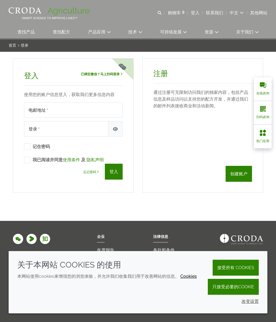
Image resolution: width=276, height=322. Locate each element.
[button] (26, 32)
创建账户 (238, 174)
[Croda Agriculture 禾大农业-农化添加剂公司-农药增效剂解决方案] (50, 11)
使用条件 (71, 160)
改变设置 (250, 301)
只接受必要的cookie (233, 286)
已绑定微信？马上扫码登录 (101, 75)
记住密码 (41, 147)
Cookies (188, 276)
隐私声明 (95, 160)
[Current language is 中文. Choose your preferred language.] (237, 12)
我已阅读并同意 (68, 160)
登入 (113, 172)
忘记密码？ (91, 173)
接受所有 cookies (235, 267)
